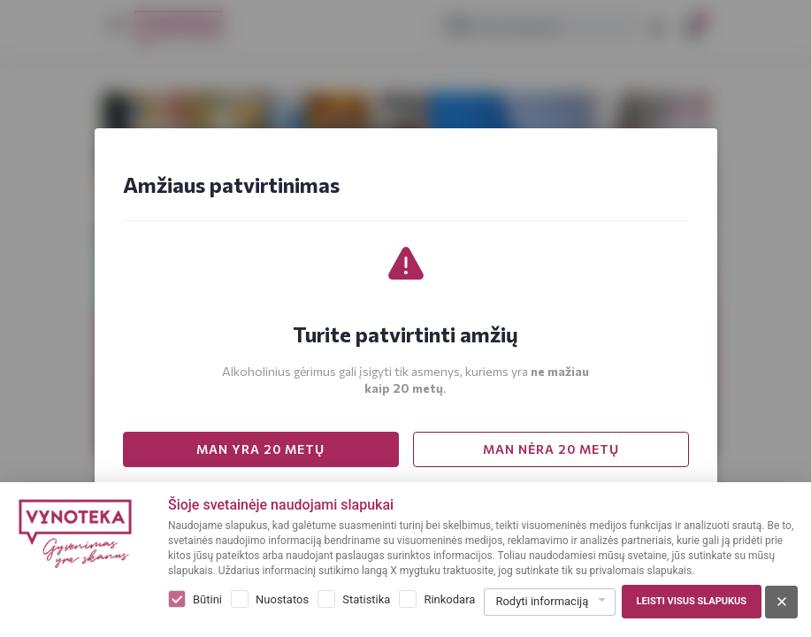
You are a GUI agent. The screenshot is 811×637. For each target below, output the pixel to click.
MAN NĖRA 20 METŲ (551, 449)
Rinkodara (449, 599)
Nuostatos (282, 599)
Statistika (366, 599)
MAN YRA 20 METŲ (260, 449)
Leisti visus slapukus (691, 601)
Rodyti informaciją (541, 601)
